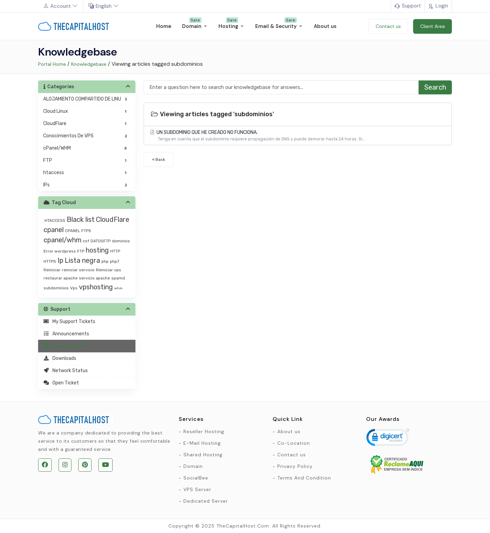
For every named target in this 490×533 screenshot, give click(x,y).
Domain (193, 466)
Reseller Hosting (203, 431)
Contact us (291, 455)
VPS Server (197, 489)
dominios (121, 241)
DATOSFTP (101, 241)
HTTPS (50, 261)
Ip (60, 260)
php (105, 261)
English (103, 6)
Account (60, 6)
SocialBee (195, 478)
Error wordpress (60, 251)
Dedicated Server (205, 501)
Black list (81, 219)
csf (86, 241)
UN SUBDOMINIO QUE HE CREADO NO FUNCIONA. (297, 136)
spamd (118, 278)
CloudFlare (112, 219)
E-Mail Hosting (202, 443)
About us (288, 431)
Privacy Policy (295, 466)
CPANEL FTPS (78, 230)
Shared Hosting (203, 455)
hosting (97, 250)
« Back (158, 159)
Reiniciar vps (108, 270)
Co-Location (293, 443)
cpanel (54, 230)
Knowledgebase (89, 64)
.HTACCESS (54, 220)
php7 (114, 261)
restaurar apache (61, 278)
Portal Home (52, 64)
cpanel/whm (62, 240)
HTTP (115, 251)
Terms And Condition (304, 478)
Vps (74, 288)
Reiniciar (52, 270)
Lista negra (82, 260)
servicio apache (94, 278)
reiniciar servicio (78, 270)
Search (435, 87)
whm (118, 288)
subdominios (56, 288)
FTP (80, 251)
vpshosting (96, 287)
